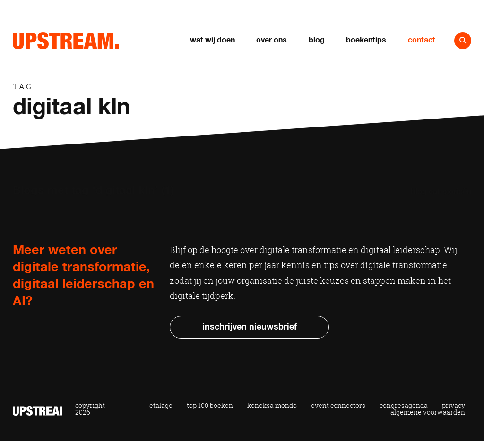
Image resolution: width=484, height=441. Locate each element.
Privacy (453, 405)
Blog (317, 40)
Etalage (161, 405)
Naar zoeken (462, 40)
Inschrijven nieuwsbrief (249, 327)
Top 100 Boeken (210, 405)
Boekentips (366, 40)
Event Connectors (338, 405)
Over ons (271, 40)
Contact (421, 40)
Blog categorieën (441, 191)
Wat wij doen (212, 40)
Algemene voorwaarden (427, 412)
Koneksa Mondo (272, 405)
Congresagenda (404, 405)
